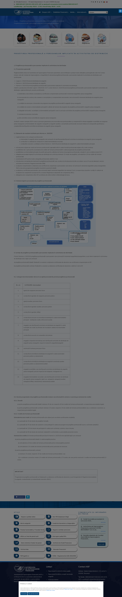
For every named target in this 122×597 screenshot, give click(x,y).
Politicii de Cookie (68, 589)
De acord (23, 593)
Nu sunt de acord (33, 593)
